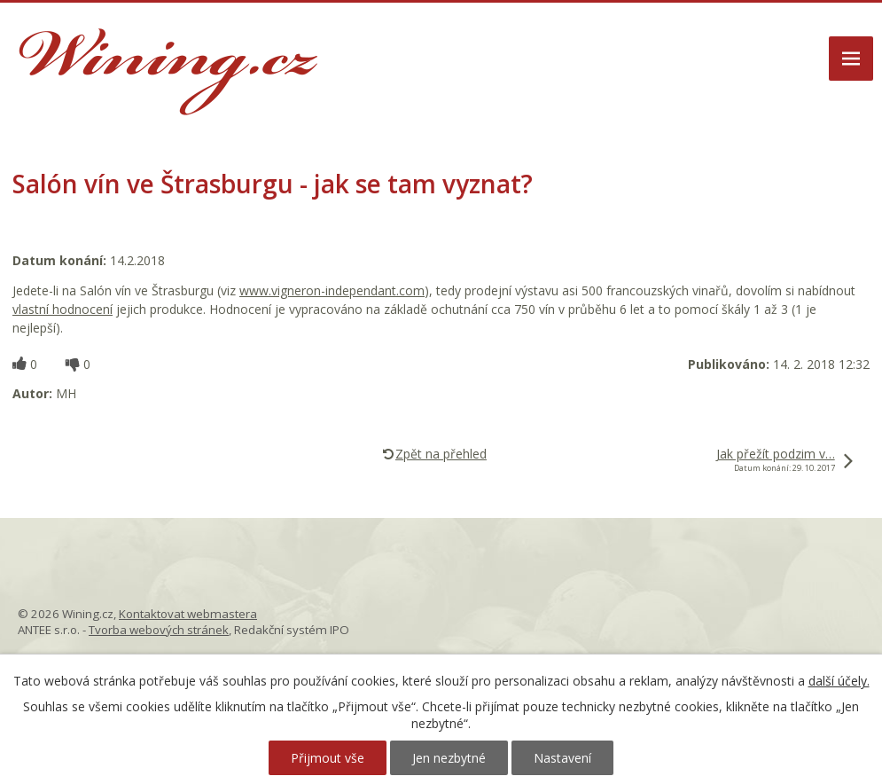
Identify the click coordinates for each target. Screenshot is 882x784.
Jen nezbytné (449, 757)
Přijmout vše (327, 757)
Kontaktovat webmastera (188, 614)
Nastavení (562, 757)
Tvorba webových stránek (159, 630)
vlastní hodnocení (62, 309)
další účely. (839, 680)
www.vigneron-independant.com (332, 290)
